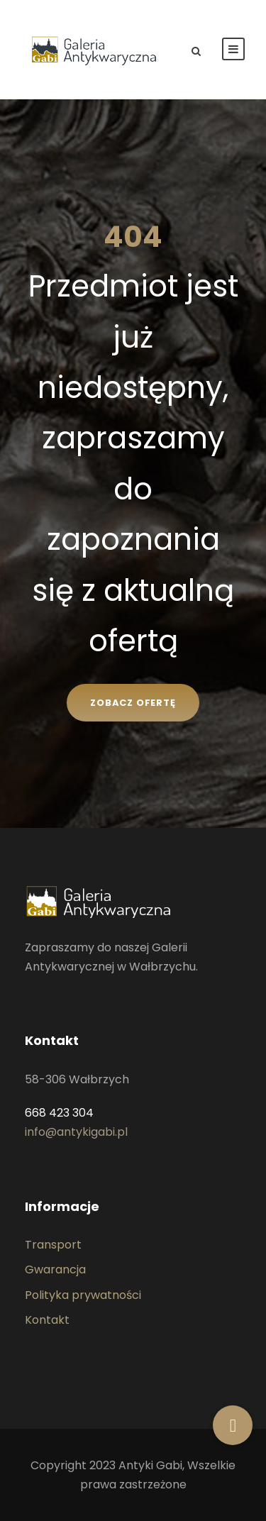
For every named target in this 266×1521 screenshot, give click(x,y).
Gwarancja (55, 1269)
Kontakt (47, 1320)
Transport (53, 1245)
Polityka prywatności (83, 1295)
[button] (233, 1425)
